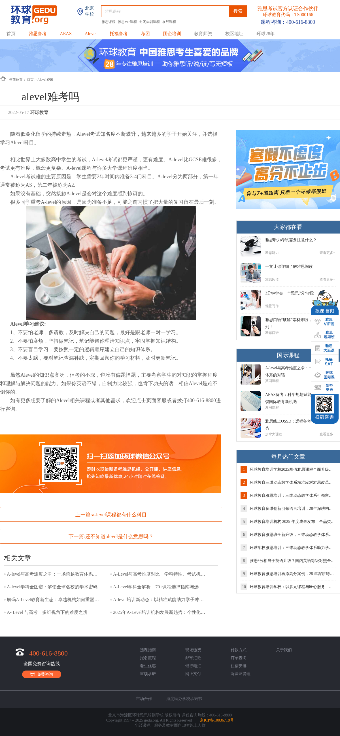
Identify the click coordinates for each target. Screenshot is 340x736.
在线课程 (169, 22)
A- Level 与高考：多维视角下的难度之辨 (47, 612)
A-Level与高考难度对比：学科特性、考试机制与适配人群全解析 (160, 574)
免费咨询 (41, 674)
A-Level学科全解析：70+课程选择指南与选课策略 (160, 586)
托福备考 (119, 33)
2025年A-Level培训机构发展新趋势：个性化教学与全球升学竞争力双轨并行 (160, 612)
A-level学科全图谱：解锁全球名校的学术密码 (52, 586)
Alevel (91, 33)
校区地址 (234, 33)
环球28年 (265, 33)
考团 (145, 33)
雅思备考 (38, 33)
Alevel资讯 (45, 80)
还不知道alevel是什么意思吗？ (119, 536)
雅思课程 (109, 22)
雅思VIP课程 (128, 22)
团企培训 (172, 33)
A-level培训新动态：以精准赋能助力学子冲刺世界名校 (160, 599)
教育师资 (203, 33)
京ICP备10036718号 (217, 720)
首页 (11, 33)
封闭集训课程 (150, 22)
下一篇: (111, 536)
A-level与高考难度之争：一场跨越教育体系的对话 (53, 574)
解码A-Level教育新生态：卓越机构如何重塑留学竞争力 (53, 599)
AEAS (66, 33)
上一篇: (111, 514)
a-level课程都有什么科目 (119, 514)
